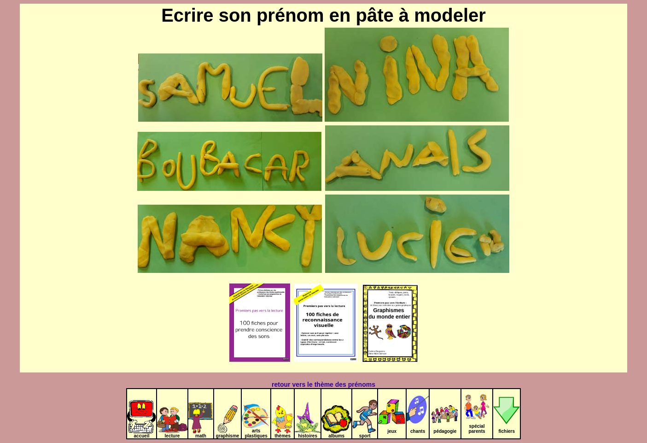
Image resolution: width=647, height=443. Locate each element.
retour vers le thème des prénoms (323, 384)
